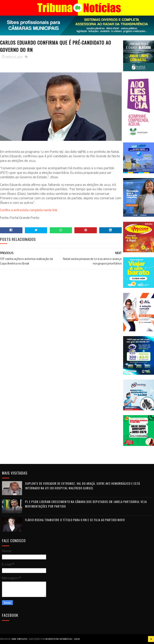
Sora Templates (19, 638)
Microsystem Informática (59, 638)
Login (77, 638)
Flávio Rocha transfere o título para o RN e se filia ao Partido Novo (75, 520)
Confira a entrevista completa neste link (29, 210)
